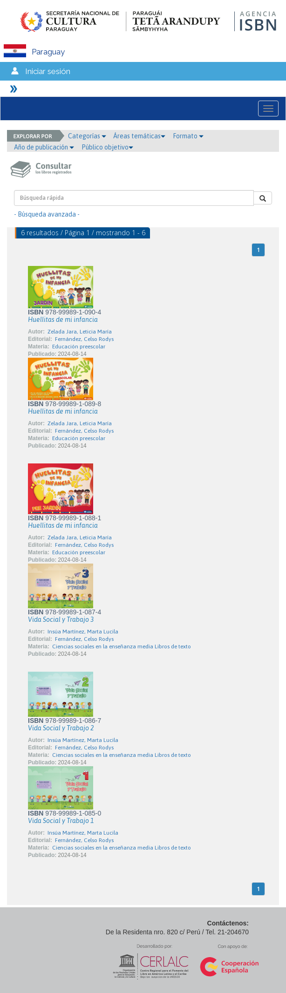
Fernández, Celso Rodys (84, 339)
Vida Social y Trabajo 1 (61, 820)
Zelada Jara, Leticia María (80, 331)
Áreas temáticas (139, 136)
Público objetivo (107, 147)
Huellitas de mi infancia (63, 319)
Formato (188, 136)
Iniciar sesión (47, 71)
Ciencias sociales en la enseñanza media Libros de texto (121, 646)
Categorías (87, 136)
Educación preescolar (78, 346)
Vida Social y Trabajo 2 (61, 728)
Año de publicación (44, 147)
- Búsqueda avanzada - (47, 214)
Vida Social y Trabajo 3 (61, 619)
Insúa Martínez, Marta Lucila (83, 631)
